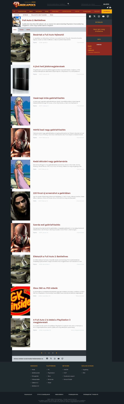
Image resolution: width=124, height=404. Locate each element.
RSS (84, 373)
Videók (77, 11)
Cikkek (21, 29)
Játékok (25, 15)
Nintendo (39, 11)
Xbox (31, 11)
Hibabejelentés (73, 394)
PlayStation (22, 11)
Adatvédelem (59, 394)
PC (14, 11)
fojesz (35, 42)
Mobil (47, 11)
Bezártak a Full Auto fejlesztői (48, 35)
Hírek (33, 369)
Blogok (97, 11)
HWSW (66, 369)
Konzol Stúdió (68, 379)
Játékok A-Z (35, 386)
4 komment (80, 232)
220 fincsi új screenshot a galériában (52, 193)
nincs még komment (77, 330)
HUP (65, 373)
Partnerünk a (30, 2)
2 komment (80, 264)
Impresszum (28, 394)
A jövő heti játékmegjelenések (49, 66)
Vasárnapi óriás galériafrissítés (48, 98)
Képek (28, 29)
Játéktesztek (67, 11)
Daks (34, 169)
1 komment (80, 42)
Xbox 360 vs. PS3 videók (45, 288)
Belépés (106, 4)
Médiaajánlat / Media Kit (90, 394)
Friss (14, 29)
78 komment (80, 296)
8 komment (80, 201)
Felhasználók (36, 379)
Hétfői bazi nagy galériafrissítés (49, 130)
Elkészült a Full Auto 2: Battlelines (50, 256)
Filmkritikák (87, 11)
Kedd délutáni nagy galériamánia (50, 161)
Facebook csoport (69, 376)
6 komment (80, 137)
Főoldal (16, 15)
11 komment (80, 74)
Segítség (85, 369)
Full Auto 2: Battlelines (39, 15)
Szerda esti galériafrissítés (46, 225)
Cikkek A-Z (35, 382)
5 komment (80, 169)
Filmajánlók (35, 376)
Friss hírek (55, 11)
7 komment (80, 106)
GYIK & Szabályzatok (43, 394)
